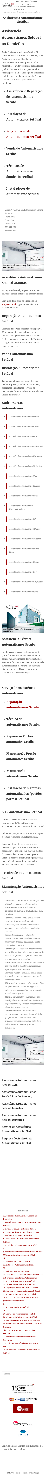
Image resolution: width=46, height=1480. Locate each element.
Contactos (19, 9)
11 (4, 1258)
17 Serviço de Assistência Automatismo (20, 1278)
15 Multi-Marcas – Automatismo (17, 1271)
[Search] (41, 1373)
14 (4, 1268)
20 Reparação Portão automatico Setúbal (20, 1288)
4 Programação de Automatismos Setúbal (21, 1232)
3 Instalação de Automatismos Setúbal (19, 1229)
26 (4, 1310)
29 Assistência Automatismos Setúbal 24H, (21, 1320)
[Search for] (23, 1374)
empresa (6, 304)
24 (4, 1304)
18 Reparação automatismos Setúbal (19, 1281)
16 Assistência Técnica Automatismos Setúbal (23, 1274)
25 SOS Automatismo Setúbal (16, 1307)
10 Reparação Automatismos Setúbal (19, 1255)
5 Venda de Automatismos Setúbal (17, 1235)
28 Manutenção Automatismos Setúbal (20, 1317)
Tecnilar (6, 12)
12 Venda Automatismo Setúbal (16, 1261)
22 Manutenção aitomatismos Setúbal (19, 1294)
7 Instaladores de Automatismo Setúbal (20, 1245)
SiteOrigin (35, 1473)
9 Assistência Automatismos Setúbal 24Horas (23, 1252)
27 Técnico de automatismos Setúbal (19, 1314)
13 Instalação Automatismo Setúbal (18, 1265)
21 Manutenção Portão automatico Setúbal (21, 1291)
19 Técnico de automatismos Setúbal (19, 1284)
